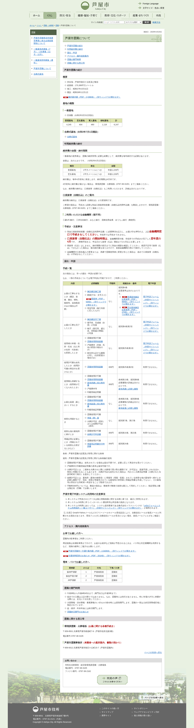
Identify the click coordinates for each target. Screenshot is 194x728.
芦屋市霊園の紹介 (75, 46)
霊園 (57, 25)
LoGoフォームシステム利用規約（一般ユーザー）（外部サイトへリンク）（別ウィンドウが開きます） (114, 506)
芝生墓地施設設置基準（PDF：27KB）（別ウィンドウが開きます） (131, 311)
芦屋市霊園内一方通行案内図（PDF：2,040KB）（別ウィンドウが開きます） (102, 551)
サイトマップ (107, 712)
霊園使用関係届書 (95, 341)
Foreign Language (151, 4)
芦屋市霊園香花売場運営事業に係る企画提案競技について (43, 40)
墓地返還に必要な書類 (128, 408)
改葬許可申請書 (94, 434)
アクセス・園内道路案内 (78, 56)
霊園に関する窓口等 (76, 63)
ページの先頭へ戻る (153, 652)
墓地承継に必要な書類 (128, 389)
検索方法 (156, 22)
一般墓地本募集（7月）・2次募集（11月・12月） (42, 52)
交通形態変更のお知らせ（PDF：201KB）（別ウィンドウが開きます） (99, 556)
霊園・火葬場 (48, 25)
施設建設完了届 (94, 319)
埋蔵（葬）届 (93, 418)
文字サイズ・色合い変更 (153, 8)
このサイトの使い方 (110, 708)
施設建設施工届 (94, 291)
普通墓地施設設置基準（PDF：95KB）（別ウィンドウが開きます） (131, 300)
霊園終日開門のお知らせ (78, 612)
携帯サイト (106, 715)
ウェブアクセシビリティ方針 (146, 712)
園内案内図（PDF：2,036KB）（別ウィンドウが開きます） (94, 97)
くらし (39, 25)
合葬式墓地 (38, 74)
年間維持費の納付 (75, 49)
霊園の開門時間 (74, 59)
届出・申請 (72, 53)
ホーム (32, 25)
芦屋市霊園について (42, 68)
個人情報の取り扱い (142, 715)
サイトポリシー (141, 708)
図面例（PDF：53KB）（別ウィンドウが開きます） (96, 302)
